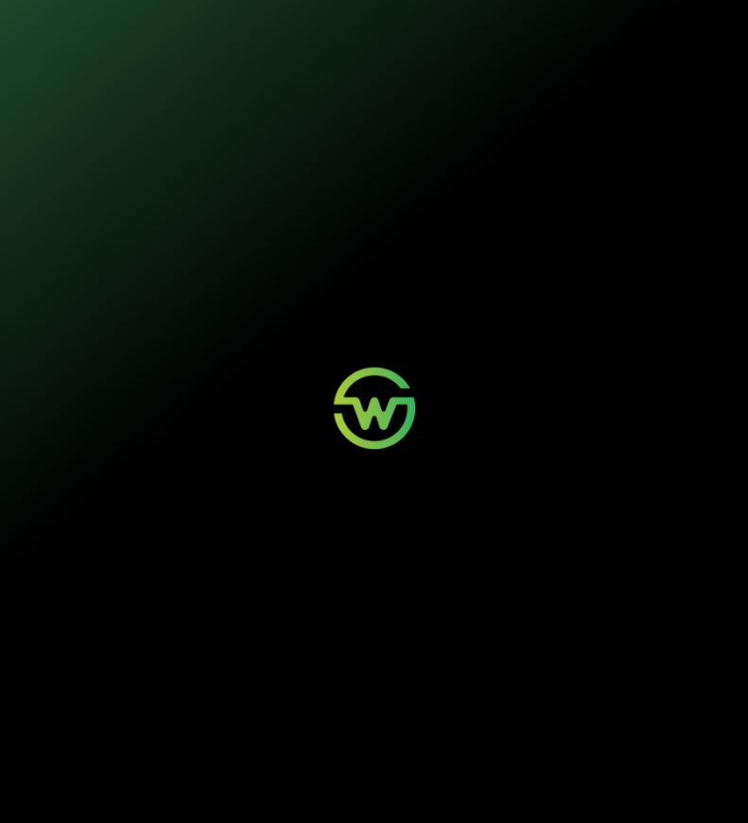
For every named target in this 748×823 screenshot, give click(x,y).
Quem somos (453, 25)
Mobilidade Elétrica (245, 669)
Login (349, 669)
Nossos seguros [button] (239, 25)
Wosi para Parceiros (507, 669)
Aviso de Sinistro (371, 700)
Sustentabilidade (355, 25)
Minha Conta (363, 684)
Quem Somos (625, 669)
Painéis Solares (239, 684)
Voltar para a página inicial (374, 449)
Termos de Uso (344, 782)
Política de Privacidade (271, 782)
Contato (484, 684)
